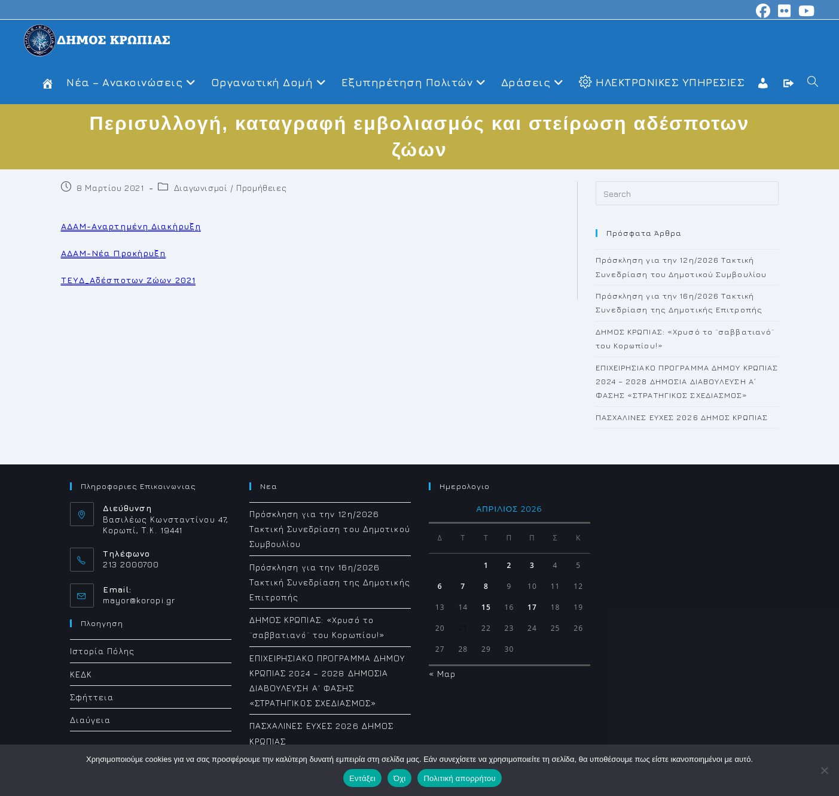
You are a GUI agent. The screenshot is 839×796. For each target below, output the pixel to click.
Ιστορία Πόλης (102, 651)
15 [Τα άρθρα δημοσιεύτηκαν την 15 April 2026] (486, 607)
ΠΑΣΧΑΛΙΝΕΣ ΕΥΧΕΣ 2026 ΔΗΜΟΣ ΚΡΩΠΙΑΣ (682, 417)
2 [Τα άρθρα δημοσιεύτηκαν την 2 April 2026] (509, 565)
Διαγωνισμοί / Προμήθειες (230, 188)
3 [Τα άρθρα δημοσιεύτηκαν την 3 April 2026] (532, 565)
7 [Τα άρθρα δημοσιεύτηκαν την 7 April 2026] (462, 586)
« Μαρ (442, 674)
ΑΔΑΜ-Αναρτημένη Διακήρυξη (131, 226)
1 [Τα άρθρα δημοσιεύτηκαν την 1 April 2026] (486, 565)
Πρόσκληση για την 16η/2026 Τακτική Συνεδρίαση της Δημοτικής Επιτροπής (329, 582)
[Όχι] (824, 770)
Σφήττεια (92, 697)
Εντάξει (362, 778)
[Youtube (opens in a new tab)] (805, 11)
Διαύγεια (90, 720)
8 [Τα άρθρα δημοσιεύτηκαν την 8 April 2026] (486, 586)
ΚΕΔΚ (81, 674)
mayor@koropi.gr (139, 600)
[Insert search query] (687, 193)
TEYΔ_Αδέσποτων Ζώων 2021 (128, 280)
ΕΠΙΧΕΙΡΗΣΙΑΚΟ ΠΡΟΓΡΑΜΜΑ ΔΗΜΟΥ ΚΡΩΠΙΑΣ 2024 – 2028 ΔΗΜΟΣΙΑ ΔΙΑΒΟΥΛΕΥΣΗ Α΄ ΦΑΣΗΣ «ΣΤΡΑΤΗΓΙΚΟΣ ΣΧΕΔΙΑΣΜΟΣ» (687, 381)
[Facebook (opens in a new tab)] (763, 11)
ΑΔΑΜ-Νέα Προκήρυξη (113, 253)
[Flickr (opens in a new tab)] (784, 11)
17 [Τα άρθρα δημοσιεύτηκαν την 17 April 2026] (532, 607)
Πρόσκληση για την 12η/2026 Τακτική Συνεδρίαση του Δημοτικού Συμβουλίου (329, 529)
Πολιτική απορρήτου (459, 778)
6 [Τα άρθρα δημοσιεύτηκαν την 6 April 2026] (440, 586)
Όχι (399, 778)
